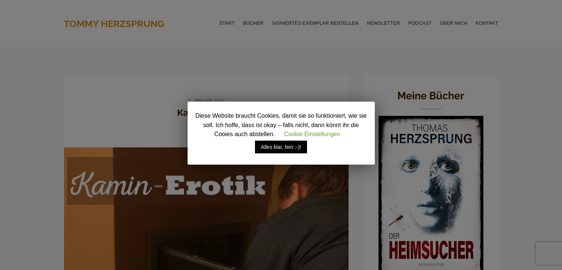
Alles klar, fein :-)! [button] (281, 147)
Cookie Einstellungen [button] (312, 134)
